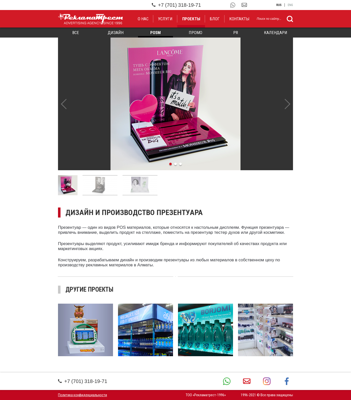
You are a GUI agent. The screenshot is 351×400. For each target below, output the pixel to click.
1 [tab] (170, 164)
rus (279, 5)
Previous (63, 104)
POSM (155, 32)
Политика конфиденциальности (82, 395)
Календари (275, 32)
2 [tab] (175, 164)
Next (287, 104)
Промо (195, 32)
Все (75, 32)
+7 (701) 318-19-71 (176, 5)
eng (290, 5)
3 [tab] (180, 164)
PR (235, 32)
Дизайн (116, 32)
